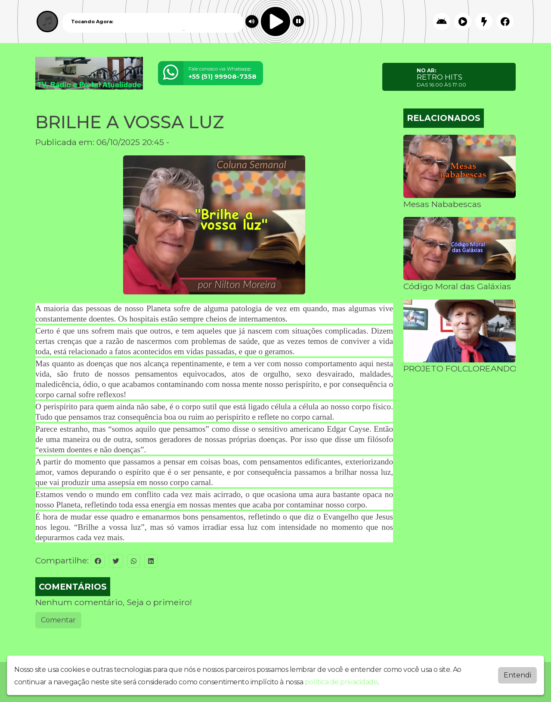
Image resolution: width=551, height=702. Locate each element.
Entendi (517, 675)
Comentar (58, 620)
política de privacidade (341, 682)
